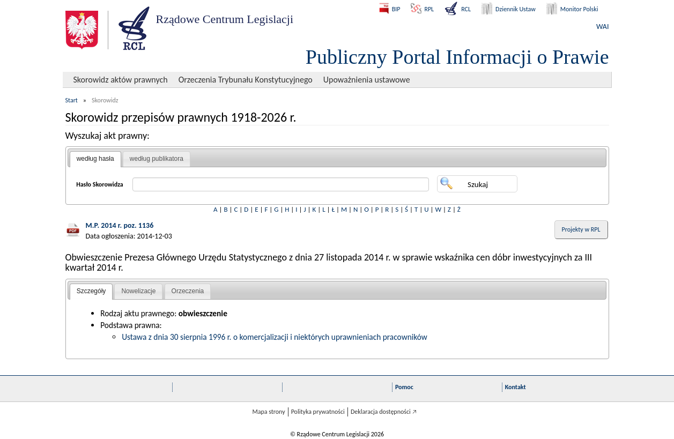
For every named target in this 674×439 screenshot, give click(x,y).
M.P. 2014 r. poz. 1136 (120, 225)
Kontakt (515, 387)
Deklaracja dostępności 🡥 (384, 411)
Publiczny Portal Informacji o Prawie (457, 57)
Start (71, 100)
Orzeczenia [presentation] (188, 291)
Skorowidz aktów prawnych (120, 80)
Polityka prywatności (318, 411)
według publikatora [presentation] (156, 158)
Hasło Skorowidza (99, 184)
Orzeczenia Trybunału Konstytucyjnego (246, 80)
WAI (602, 26)
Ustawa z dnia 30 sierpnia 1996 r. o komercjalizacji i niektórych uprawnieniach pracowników (274, 337)
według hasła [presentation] (95, 158)
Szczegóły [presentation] (91, 291)
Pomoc (404, 387)
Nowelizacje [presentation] (138, 291)
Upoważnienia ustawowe (366, 80)
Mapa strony (268, 411)
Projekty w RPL (581, 229)
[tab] (95, 159)
